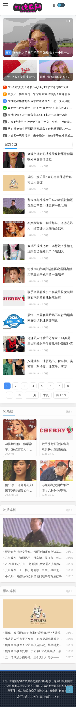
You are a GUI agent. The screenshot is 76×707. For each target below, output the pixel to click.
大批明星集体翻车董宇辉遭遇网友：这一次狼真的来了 (42, 101)
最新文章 (11, 144)
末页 (46, 393)
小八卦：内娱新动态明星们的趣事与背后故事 (33, 573)
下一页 (32, 393)
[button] (66, 21)
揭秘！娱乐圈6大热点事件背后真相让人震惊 (33, 629)
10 (18, 393)
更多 (69, 408)
